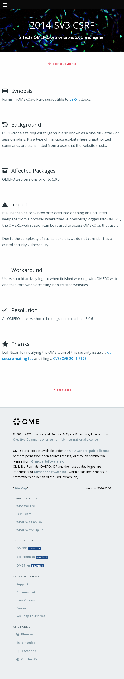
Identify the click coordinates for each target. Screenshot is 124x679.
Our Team (23, 514)
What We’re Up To (30, 530)
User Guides (25, 600)
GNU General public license (89, 451)
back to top (62, 389)
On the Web (27, 659)
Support (22, 584)
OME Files (30, 565)
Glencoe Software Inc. (47, 461)
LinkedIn (25, 642)
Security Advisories (30, 616)
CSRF (73, 99)
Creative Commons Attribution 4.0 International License (55, 439)
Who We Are (25, 506)
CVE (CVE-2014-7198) (70, 358)
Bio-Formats (32, 557)
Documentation (28, 592)
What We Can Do (29, 522)
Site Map (20, 488)
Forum (21, 608)
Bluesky (24, 634)
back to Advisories (62, 63)
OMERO (28, 548)
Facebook (26, 651)
